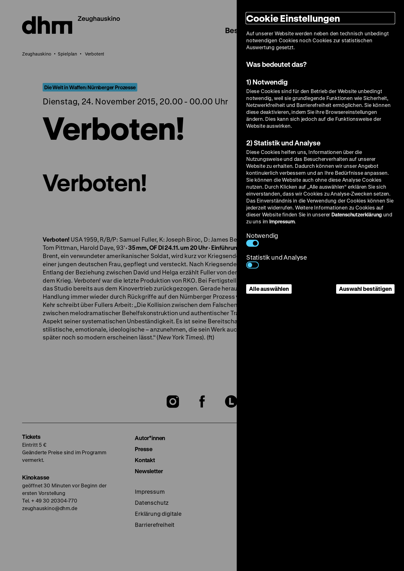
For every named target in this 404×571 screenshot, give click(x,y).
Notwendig (262, 239)
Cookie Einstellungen (293, 18)
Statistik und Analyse (276, 260)
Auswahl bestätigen (365, 289)
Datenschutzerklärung (356, 214)
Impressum (281, 221)
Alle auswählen (269, 289)
